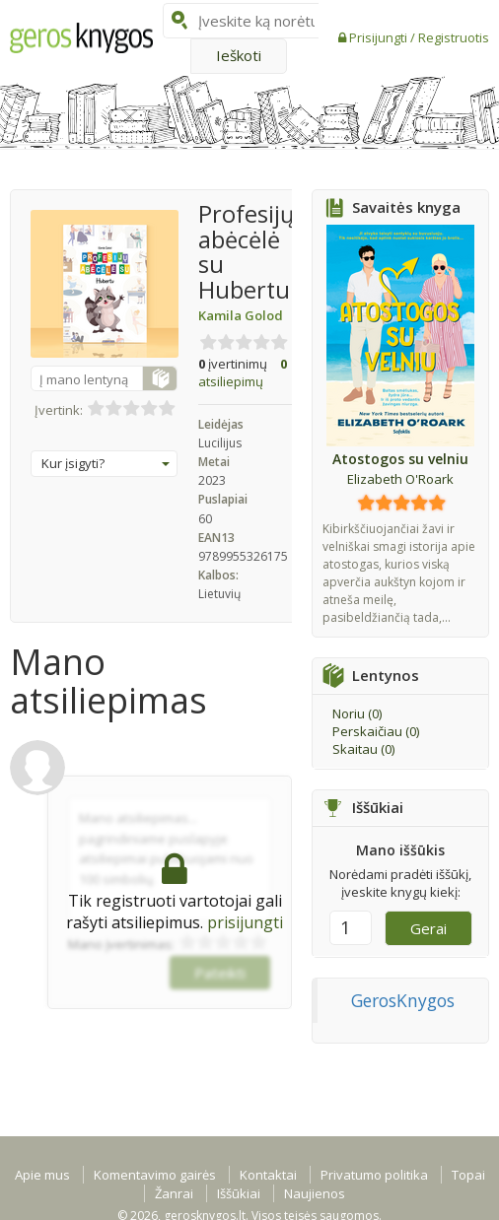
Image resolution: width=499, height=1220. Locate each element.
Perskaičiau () (375, 731)
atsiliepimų (242, 373)
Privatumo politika (374, 1175)
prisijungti (245, 922)
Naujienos (314, 1193)
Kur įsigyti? (105, 463)
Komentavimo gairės (155, 1175)
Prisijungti (379, 37)
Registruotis (453, 37)
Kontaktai (268, 1175)
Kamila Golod (240, 315)
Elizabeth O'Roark (400, 479)
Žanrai (174, 1193)
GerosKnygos (403, 1000)
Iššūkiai (238, 1193)
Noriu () (357, 713)
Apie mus (42, 1175)
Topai (468, 1175)
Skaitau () (363, 749)
